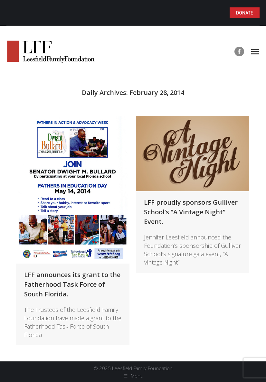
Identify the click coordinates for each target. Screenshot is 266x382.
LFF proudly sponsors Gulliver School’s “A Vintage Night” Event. (191, 212)
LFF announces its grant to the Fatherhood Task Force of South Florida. (72, 284)
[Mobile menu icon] (255, 51)
